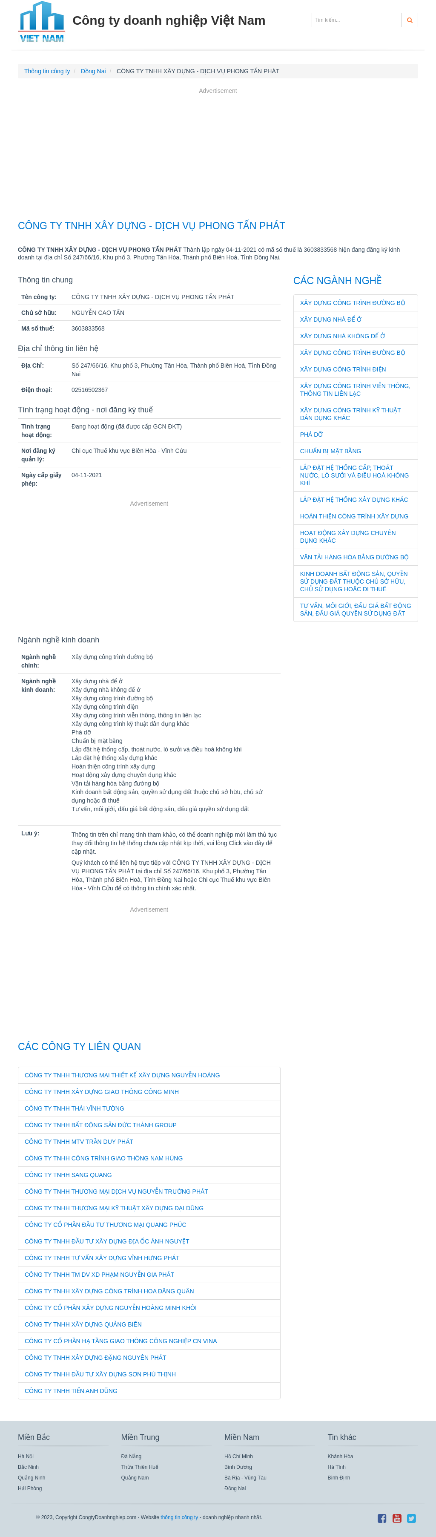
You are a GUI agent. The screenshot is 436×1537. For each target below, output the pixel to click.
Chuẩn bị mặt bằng (330, 451)
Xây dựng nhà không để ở (342, 336)
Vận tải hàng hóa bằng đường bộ (354, 557)
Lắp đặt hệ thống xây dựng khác (354, 499)
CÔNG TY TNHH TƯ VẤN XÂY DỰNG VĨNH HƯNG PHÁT (102, 1258)
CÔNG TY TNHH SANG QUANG (68, 1174)
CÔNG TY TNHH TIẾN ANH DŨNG (71, 1390)
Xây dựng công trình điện (343, 369)
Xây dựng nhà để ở (330, 319)
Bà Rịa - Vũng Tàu (245, 1478)
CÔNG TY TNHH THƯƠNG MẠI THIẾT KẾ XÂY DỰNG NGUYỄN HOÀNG (122, 1075)
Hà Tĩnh (337, 1467)
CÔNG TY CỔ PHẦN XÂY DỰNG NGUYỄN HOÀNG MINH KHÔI (111, 1307)
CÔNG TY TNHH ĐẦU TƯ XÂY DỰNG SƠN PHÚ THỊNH (100, 1374)
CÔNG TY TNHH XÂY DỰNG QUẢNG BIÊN (83, 1324)
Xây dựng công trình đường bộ (352, 302)
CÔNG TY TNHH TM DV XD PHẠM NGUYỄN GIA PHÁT (99, 1274)
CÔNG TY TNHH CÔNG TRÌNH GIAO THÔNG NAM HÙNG (104, 1158)
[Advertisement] (218, 155)
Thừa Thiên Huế (140, 1467)
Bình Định (339, 1478)
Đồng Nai (235, 1488)
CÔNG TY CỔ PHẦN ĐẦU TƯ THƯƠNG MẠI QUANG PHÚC (105, 1224)
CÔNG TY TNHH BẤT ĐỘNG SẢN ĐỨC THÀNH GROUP (101, 1125)
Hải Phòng (30, 1488)
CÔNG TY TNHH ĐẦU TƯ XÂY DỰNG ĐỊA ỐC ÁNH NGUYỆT (107, 1241)
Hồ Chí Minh (238, 1456)
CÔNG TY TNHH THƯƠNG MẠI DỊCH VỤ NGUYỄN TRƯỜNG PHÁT (116, 1191)
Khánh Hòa (340, 1456)
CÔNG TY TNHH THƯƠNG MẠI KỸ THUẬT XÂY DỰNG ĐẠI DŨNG (114, 1208)
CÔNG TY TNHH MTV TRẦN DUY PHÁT (79, 1141)
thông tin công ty (179, 1517)
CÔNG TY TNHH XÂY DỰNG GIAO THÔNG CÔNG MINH (102, 1091)
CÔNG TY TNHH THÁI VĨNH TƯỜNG (74, 1108)
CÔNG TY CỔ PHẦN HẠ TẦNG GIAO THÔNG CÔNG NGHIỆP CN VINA (121, 1341)
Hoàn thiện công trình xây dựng (354, 516)
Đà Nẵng (131, 1456)
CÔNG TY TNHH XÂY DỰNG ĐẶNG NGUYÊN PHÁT (95, 1357)
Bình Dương (238, 1467)
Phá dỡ (311, 434)
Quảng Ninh (31, 1478)
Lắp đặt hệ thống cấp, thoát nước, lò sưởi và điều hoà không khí (354, 475)
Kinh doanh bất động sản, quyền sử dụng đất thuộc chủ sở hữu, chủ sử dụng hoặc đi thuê (354, 581)
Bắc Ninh (28, 1467)
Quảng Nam (135, 1478)
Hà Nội (26, 1456)
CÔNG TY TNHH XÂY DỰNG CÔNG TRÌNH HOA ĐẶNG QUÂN (109, 1291)
